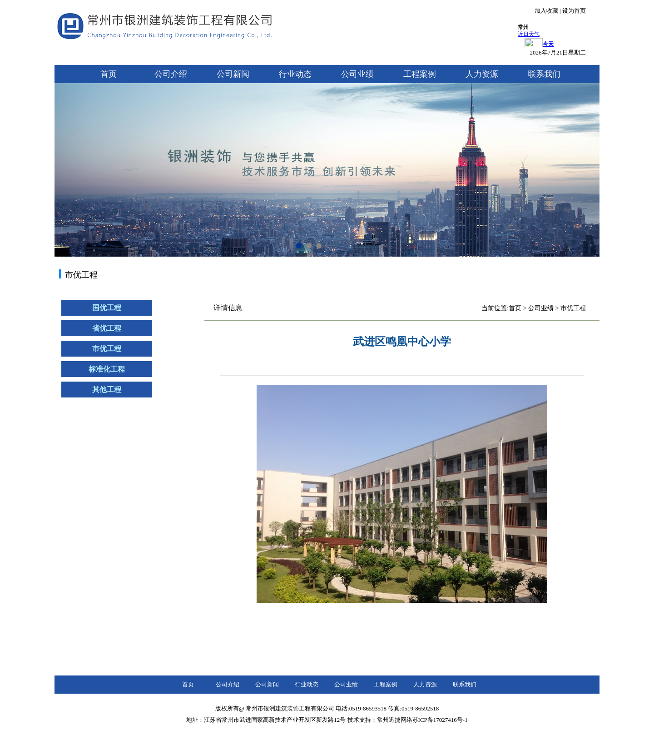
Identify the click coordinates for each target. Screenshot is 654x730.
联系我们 (544, 74)
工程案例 (419, 74)
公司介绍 (170, 74)
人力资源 (482, 74)
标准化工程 (107, 369)
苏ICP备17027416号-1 (440, 719)
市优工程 (106, 349)
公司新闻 (233, 74)
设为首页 (574, 10)
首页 (108, 74)
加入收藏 (546, 10)
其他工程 (106, 389)
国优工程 (106, 308)
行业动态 (295, 74)
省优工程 (106, 328)
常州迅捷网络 (394, 719)
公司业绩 (357, 74)
